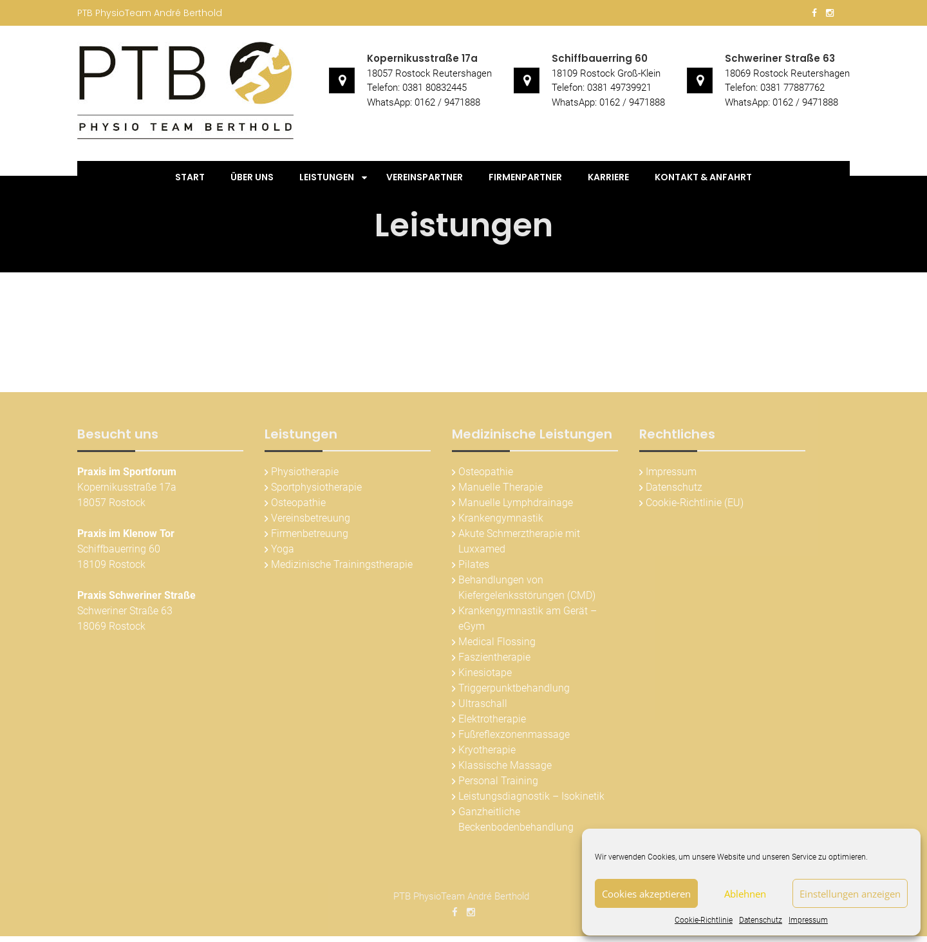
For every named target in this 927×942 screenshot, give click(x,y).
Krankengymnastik (500, 520)
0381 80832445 (434, 87)
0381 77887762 (792, 87)
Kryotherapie (487, 752)
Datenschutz (760, 920)
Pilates (473, 566)
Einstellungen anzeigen (850, 893)
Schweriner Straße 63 (780, 58)
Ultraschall (482, 705)
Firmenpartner (525, 177)
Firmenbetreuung (309, 535)
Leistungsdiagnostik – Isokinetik (531, 798)
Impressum (808, 920)
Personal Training (498, 783)
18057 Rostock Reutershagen (429, 73)
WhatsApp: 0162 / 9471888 (423, 102)
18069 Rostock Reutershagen (787, 73)
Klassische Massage (505, 767)
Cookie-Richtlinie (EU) (695, 504)
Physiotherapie (305, 473)
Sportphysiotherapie (316, 489)
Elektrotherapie (492, 721)
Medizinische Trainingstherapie (342, 566)
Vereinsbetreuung (310, 520)
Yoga (282, 551)
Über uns (252, 177)
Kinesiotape (485, 674)
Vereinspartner (424, 177)
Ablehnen (745, 893)
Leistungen (326, 177)
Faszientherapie (494, 659)
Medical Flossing (497, 643)
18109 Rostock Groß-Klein (606, 73)
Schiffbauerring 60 (600, 58)
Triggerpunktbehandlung (514, 690)
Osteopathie (298, 504)
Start (190, 177)
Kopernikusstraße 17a (422, 58)
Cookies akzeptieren (646, 893)
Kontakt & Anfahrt (703, 177)
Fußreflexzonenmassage (514, 736)
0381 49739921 (619, 87)
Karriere (608, 177)
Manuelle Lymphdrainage (515, 504)
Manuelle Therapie (500, 489)
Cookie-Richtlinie (704, 920)
